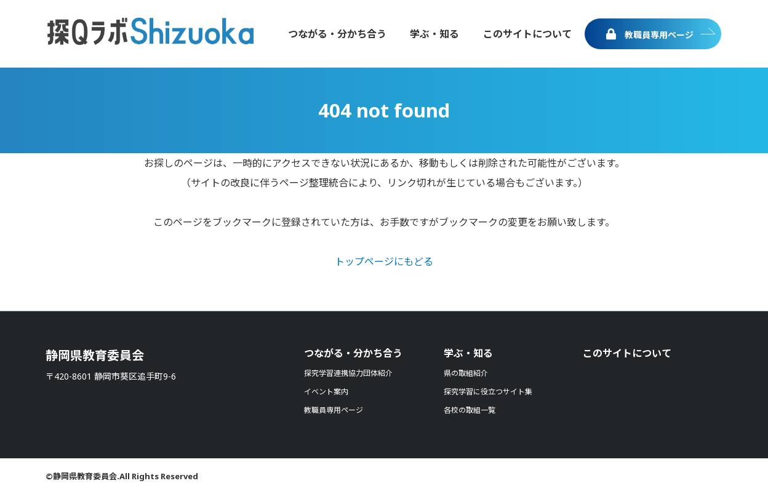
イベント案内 (326, 391)
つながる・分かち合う (353, 353)
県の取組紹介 (466, 373)
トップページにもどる (384, 261)
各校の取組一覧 (469, 410)
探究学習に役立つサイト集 (488, 391)
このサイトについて (627, 353)
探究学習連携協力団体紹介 (348, 373)
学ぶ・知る (468, 353)
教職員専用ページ (650, 34)
